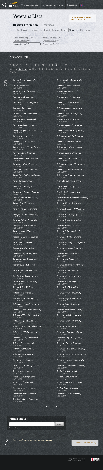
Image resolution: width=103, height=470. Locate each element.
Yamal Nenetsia (49, 44)
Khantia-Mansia (20, 40)
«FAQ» (94, 443)
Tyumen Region (49, 40)
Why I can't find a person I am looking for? (32, 439)
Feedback (72, 5)
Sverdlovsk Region (51, 37)
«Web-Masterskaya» (73, 460)
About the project (30, 5)
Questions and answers (53, 5)
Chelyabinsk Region (22, 37)
